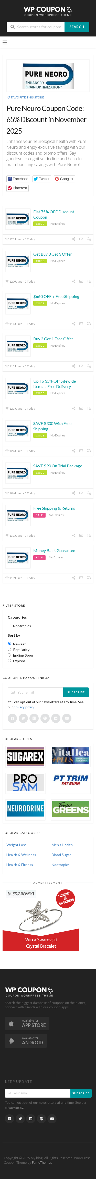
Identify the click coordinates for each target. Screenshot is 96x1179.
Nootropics (61, 864)
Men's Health (62, 845)
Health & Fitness (19, 864)
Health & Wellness (21, 854)
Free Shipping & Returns (54, 508)
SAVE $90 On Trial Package (57, 465)
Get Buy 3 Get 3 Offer (52, 254)
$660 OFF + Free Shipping (56, 296)
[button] (18, 178)
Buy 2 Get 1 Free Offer (53, 338)
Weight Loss (16, 845)
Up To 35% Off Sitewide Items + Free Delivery (54, 384)
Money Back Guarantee (54, 550)
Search (76, 27)
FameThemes (42, 1162)
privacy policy (24, 707)
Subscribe (76, 692)
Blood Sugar (61, 854)
